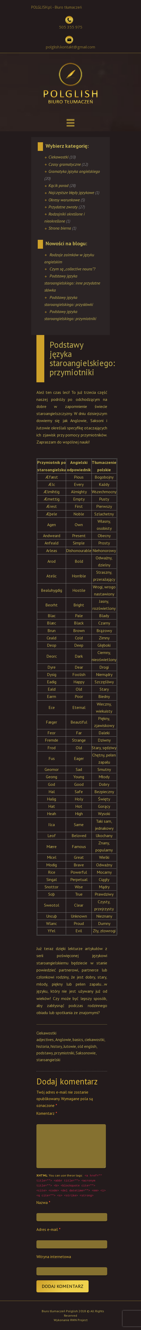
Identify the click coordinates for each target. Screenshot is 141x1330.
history (56, 1046)
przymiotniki (64, 1052)
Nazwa (43, 1202)
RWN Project (79, 1320)
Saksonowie (86, 1052)
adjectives (45, 1039)
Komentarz (46, 1113)
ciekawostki (94, 1039)
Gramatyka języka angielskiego (74, 171)
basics (78, 1039)
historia (42, 1046)
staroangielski (48, 1059)
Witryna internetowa (53, 1256)
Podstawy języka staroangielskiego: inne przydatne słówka (72, 283)
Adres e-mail (48, 1229)
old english (87, 1046)
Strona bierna (59, 228)
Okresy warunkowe (64, 199)
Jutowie (69, 1046)
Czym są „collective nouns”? (72, 268)
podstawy (44, 1052)
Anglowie (63, 1039)
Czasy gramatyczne (64, 164)
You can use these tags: (71, 1185)
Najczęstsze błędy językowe (71, 192)
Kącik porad (58, 185)
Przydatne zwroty (63, 206)
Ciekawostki (58, 157)
